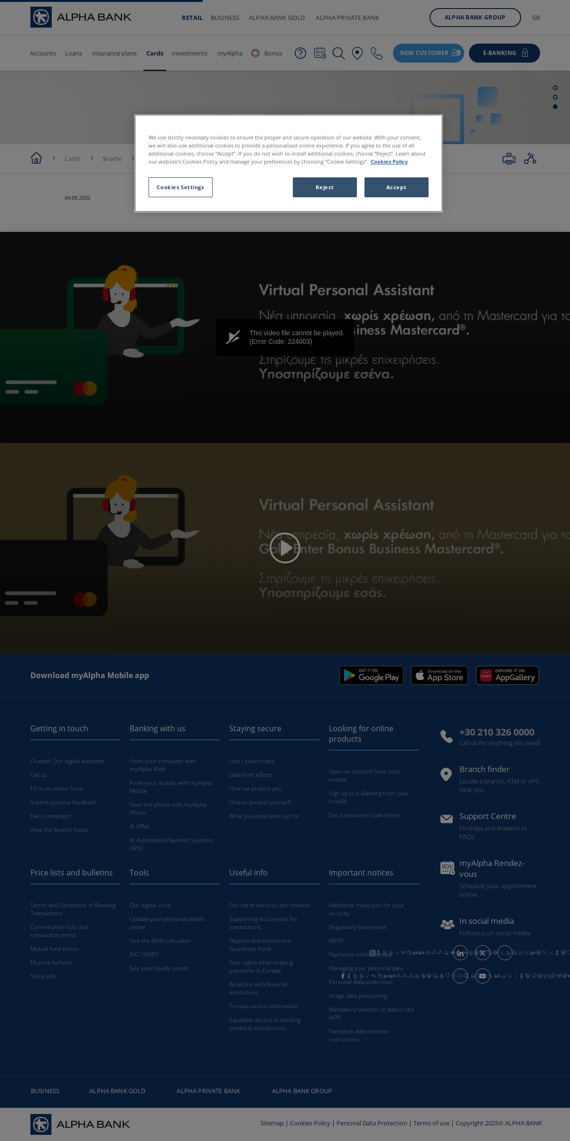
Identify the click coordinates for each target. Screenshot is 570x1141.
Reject (325, 187)
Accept (396, 187)
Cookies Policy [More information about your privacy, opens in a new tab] (389, 161)
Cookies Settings (180, 187)
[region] (288, 163)
